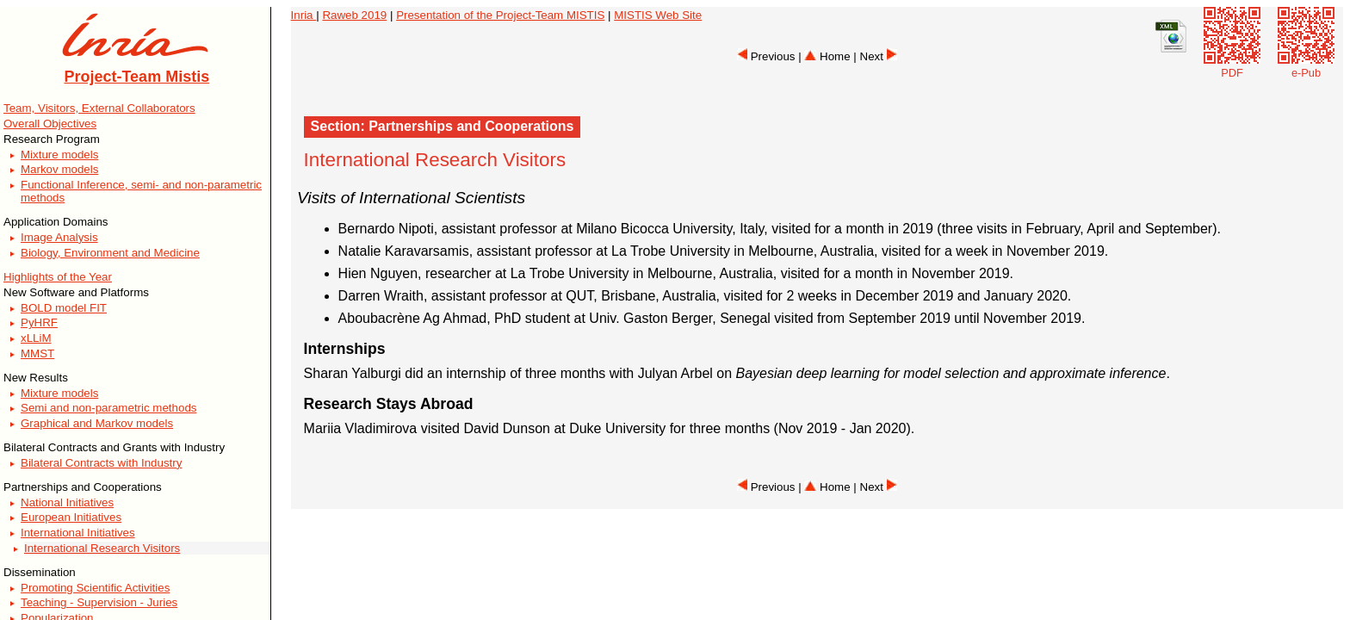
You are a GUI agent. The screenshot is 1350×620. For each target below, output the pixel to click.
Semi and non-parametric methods (108, 407)
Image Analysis (59, 237)
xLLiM (36, 338)
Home (827, 56)
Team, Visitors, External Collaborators (99, 108)
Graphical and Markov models (97, 423)
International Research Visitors (102, 548)
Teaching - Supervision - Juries (99, 602)
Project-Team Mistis (136, 76)
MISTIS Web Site (658, 15)
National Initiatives (67, 502)
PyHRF (39, 322)
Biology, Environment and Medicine (110, 252)
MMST (37, 353)
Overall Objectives (49, 123)
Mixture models (59, 154)
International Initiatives (78, 532)
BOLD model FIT (64, 307)
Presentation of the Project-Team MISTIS (500, 15)
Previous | (770, 56)
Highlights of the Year (57, 276)
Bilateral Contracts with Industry (101, 462)
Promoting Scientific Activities (95, 587)
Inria (304, 15)
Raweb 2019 (354, 15)
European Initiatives (71, 517)
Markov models (59, 169)
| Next (874, 56)
